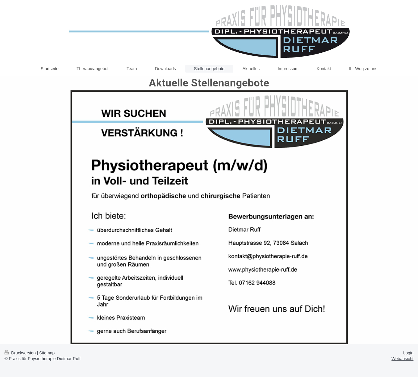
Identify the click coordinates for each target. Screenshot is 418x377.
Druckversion (21, 353)
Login (408, 353)
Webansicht (402, 358)
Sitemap (47, 353)
